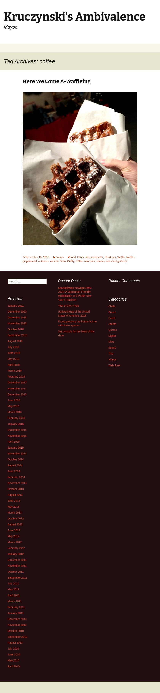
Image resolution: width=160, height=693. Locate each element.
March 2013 (15, 512)
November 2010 (17, 624)
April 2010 (14, 666)
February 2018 (16, 376)
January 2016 (16, 423)
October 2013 (16, 488)
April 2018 (14, 364)
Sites (111, 341)
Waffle (121, 257)
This (110, 353)
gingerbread (30, 261)
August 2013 (15, 494)
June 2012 (14, 530)
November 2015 (17, 435)
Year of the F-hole (68, 305)
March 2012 (15, 542)
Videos (112, 359)
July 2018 (13, 347)
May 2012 (13, 536)
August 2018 (15, 341)
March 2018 (15, 370)
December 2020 (17, 311)
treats (80, 257)
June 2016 (14, 400)
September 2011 (17, 577)
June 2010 (14, 654)
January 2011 (16, 613)
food (73, 257)
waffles (130, 257)
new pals (89, 261)
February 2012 (16, 548)
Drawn (112, 312)
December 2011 (17, 559)
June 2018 (14, 353)
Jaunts (60, 257)
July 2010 (13, 648)
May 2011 (13, 589)
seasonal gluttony (116, 261)
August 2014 (15, 465)
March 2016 (15, 412)
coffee (79, 261)
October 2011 (16, 571)
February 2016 (16, 418)
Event (111, 318)
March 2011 (15, 601)
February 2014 (16, 477)
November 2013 (17, 483)
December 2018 (17, 317)
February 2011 (16, 607)
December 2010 (17, 619)
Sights (112, 335)
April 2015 (14, 441)
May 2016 (13, 406)
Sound (112, 347)
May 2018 (13, 358)
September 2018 (17, 335)
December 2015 (17, 429)
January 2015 (16, 447)
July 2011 (13, 583)
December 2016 (17, 394)
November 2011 (17, 565)
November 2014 (17, 453)
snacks (100, 261)
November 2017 (17, 388)
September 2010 (17, 636)
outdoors (43, 261)
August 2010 (15, 642)
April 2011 (14, 595)
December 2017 (17, 382)
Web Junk (114, 365)
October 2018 (16, 329)
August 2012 (15, 524)
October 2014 (16, 459)
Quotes (112, 329)
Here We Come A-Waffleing (57, 81)
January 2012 (16, 554)
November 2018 (17, 323)
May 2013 (13, 506)
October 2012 (16, 518)
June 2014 (14, 471)
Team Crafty (67, 261)
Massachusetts (94, 257)
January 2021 (16, 305)
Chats (111, 306)
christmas (110, 257)
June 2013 (14, 500)
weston (54, 261)
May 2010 (13, 660)
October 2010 (16, 630)
